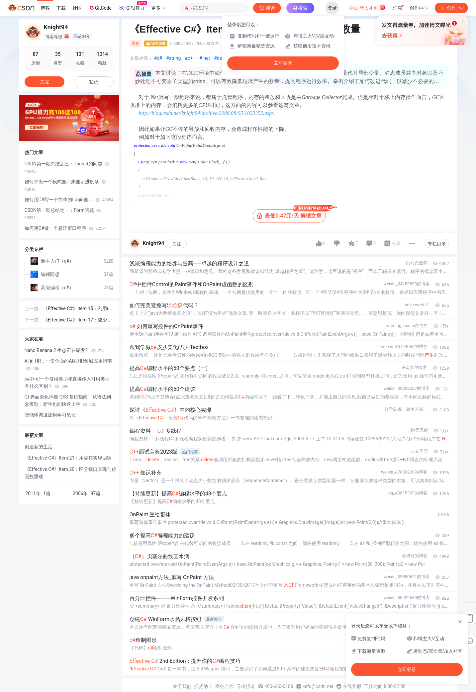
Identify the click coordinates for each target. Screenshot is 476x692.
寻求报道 (246, 686)
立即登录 (283, 62)
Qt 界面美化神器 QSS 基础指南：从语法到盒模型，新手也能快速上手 (68, 400)
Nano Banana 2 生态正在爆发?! (65, 350)
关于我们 (182, 686)
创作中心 (419, 8)
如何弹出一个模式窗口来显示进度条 (65, 185)
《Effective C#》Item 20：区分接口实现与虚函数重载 (71, 473)
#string (173, 58)
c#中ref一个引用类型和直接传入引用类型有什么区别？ (67, 382)
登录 (332, 8)
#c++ (190, 58)
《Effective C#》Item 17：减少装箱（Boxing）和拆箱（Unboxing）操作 (77, 320)
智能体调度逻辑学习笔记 (50, 414)
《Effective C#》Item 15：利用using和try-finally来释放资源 (78, 309)
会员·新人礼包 (367, 7)
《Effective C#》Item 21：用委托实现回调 (68, 458)
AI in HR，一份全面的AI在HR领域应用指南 (68, 364)
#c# (158, 58)
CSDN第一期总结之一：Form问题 (63, 214)
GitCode (100, 7)
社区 (77, 8)
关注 (176, 243)
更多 (158, 8)
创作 (451, 8)
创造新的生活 (38, 446)
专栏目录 (437, 243)
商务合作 (224, 686)
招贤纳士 (203, 686)
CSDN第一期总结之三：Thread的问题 (67, 167)
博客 (45, 8)
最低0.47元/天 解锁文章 (291, 214)
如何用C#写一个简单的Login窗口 (69, 199)
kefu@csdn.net (318, 686)
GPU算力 (132, 6)
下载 (61, 8)
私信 (93, 82)
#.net (204, 58)
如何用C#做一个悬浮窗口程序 (66, 228)
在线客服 (352, 686)
